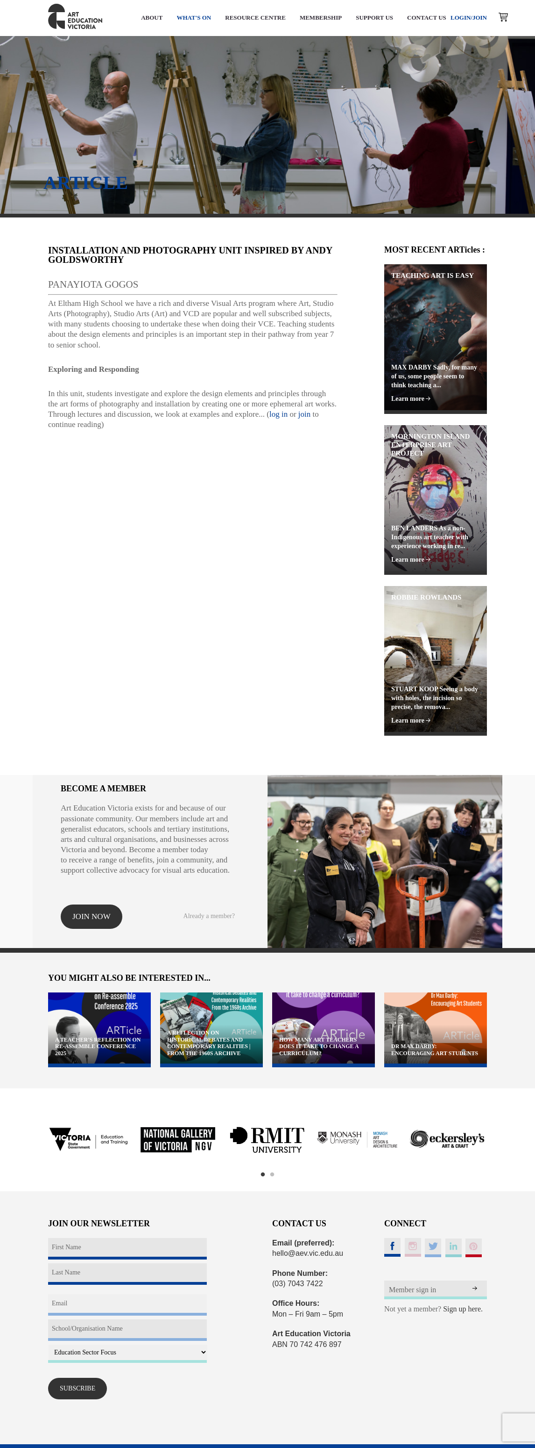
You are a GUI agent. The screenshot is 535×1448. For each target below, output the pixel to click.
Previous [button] (36, 1139)
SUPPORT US (374, 17)
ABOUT (151, 17)
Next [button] (498, 1139)
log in (278, 414)
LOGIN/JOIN (469, 17)
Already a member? (209, 916)
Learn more (410, 398)
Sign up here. (463, 1309)
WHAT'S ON (193, 17)
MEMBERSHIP (321, 17)
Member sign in (412, 1290)
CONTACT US (426, 17)
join (304, 414)
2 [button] (272, 1175)
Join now (91, 916)
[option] (88, 1139)
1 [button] (263, 1175)
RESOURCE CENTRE (255, 17)
